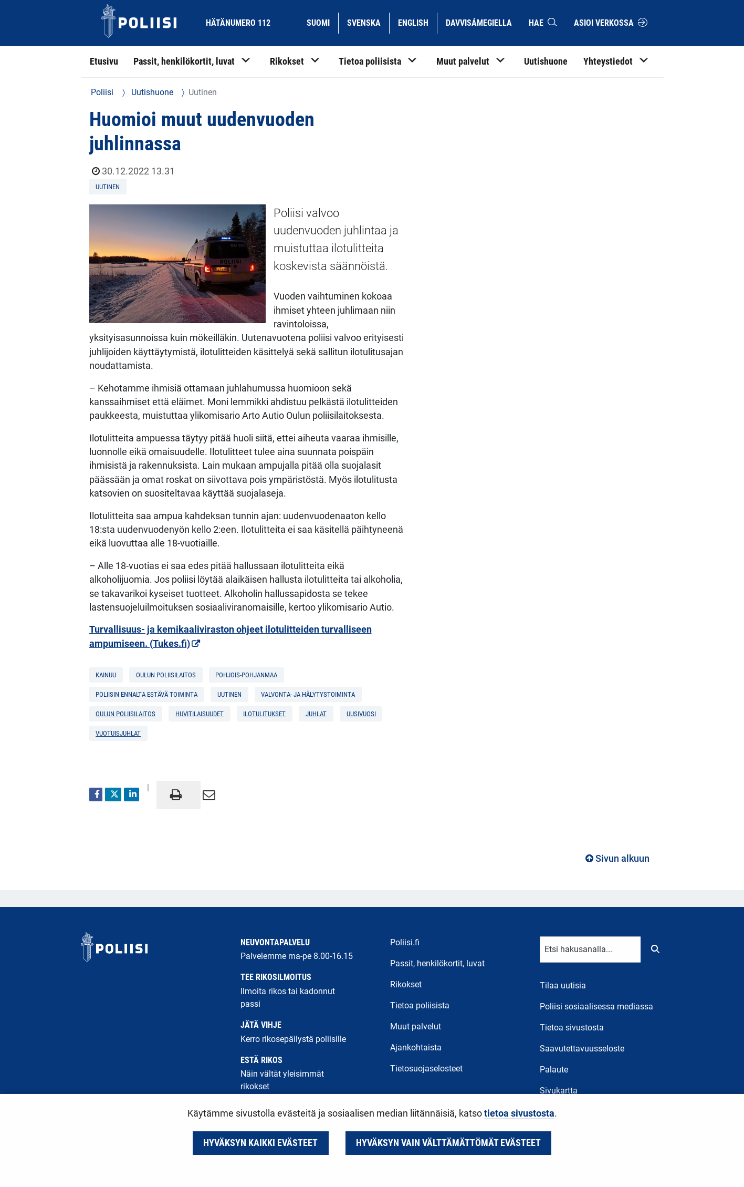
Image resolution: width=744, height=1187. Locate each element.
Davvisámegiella (478, 22)
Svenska (368, 22)
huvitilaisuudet (199, 714)
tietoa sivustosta (519, 1113)
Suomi (322, 22)
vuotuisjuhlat (118, 733)
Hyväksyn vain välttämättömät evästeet (448, 1143)
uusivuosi (361, 714)
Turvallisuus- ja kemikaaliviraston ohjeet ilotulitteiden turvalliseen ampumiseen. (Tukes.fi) (230, 636)
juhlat (316, 714)
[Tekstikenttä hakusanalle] (590, 949)
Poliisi (102, 92)
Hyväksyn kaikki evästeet (260, 1143)
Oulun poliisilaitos (125, 714)
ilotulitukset (264, 714)
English (417, 22)
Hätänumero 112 (238, 23)
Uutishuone (151, 92)
